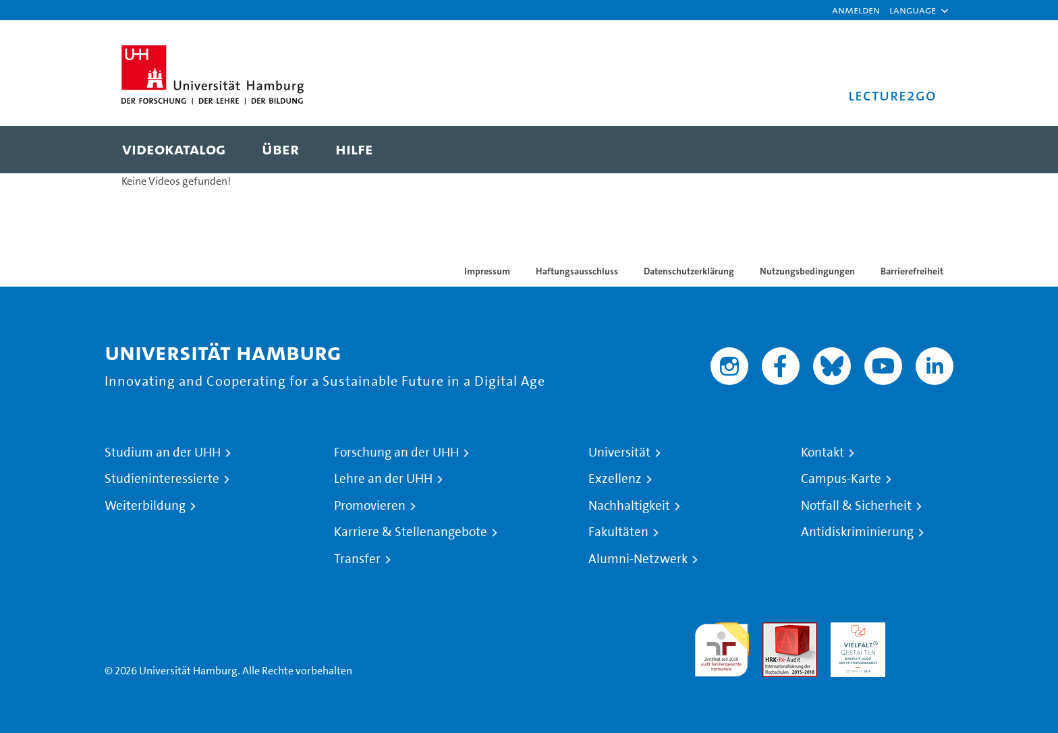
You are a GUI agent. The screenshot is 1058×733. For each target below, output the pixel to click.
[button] (912, 10)
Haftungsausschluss (577, 271)
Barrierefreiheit (912, 271)
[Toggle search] (913, 149)
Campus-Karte (841, 479)
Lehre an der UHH (383, 479)
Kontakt (822, 452)
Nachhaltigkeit (629, 506)
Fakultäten (618, 532)
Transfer (357, 559)
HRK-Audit (855, 630)
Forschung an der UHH (396, 452)
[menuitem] (173, 149)
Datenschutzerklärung (689, 271)
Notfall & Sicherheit (856, 506)
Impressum (487, 271)
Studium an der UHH (163, 452)
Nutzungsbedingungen (807, 271)
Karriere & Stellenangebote (410, 532)
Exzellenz (615, 479)
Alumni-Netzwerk (638, 559)
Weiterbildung (145, 506)
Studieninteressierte (162, 479)
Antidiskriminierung (857, 532)
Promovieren (370, 506)
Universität (619, 452)
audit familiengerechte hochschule (721, 646)
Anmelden (856, 10)
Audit (775, 630)
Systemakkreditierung (926, 630)
